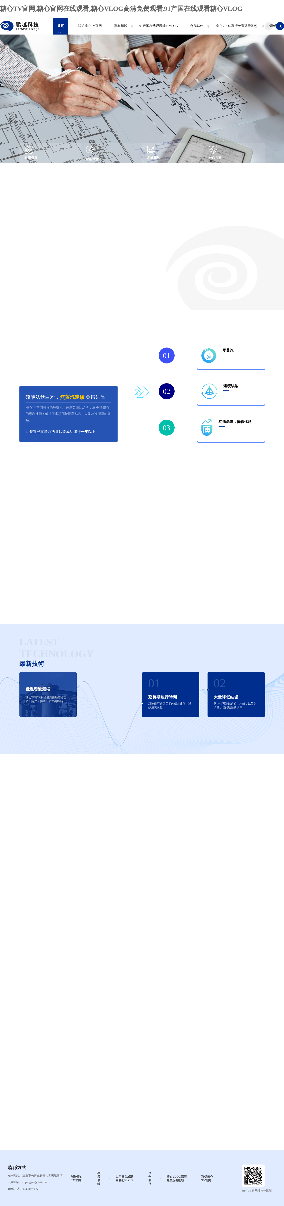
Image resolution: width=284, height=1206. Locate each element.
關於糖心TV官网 (89, 28)
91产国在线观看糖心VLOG (157, 28)
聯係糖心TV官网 (207, 1178)
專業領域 (119, 28)
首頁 (60, 28)
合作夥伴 (195, 28)
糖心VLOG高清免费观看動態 (235, 28)
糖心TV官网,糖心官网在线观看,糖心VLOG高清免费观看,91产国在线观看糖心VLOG (121, 8)
